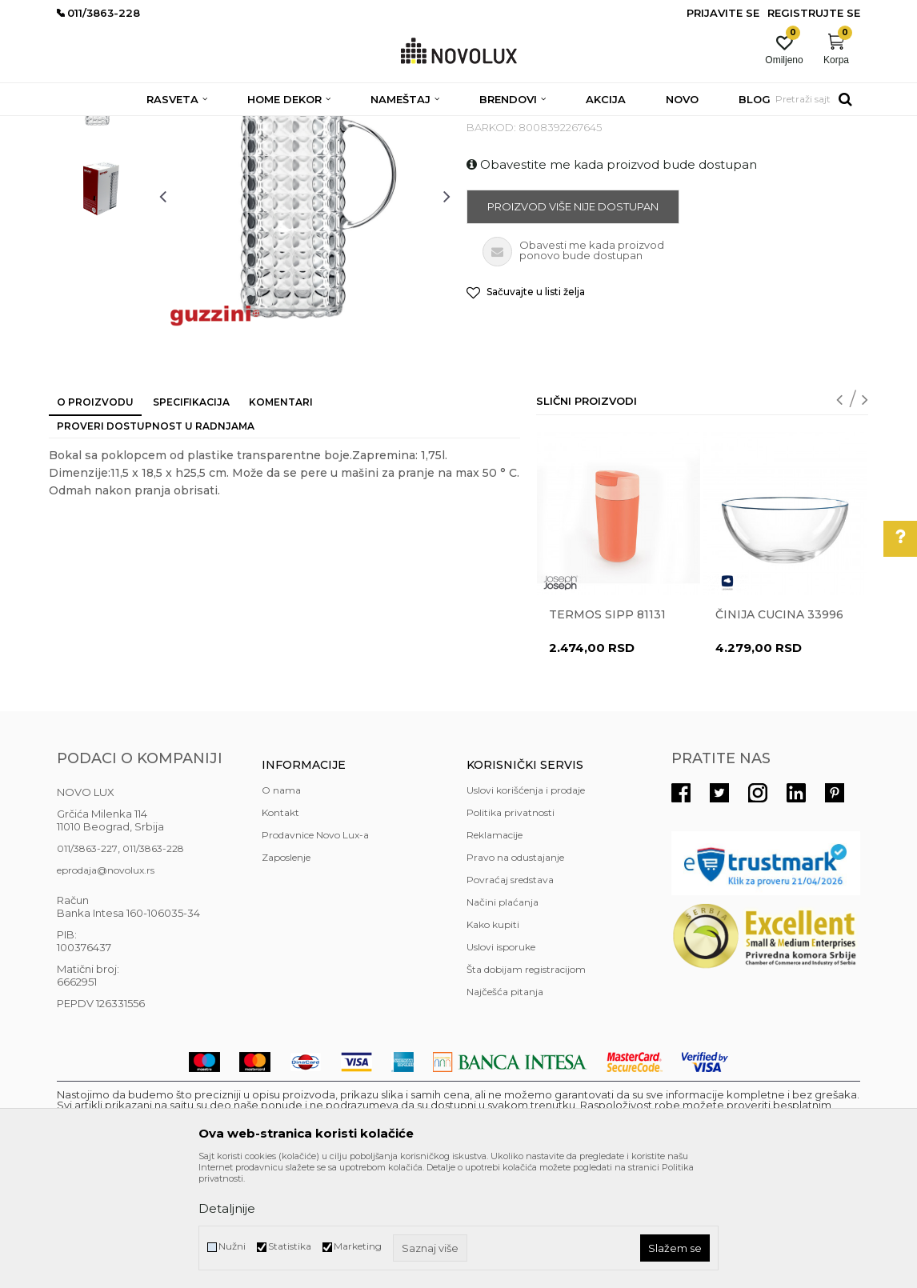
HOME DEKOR (211, 126)
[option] (100, 213)
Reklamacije (495, 951)
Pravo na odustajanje (515, 973)
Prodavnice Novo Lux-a (315, 951)
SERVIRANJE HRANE (424, 126)
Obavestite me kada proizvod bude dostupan (612, 280)
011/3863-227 (87, 964)
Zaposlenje (286, 973)
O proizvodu (95, 518)
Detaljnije (226, 1208)
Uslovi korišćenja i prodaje (526, 906)
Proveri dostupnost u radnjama (155, 542)
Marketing (358, 1246)
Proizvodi (143, 126)
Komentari (281, 518)
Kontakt (280, 928)
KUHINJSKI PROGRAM (311, 126)
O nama (281, 906)
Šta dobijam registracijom (526, 1085)
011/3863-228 (153, 964)
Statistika (289, 1246)
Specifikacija (191, 518)
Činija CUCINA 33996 (779, 730)
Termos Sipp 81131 (607, 730)
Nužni (232, 1246)
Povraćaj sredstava (510, 996)
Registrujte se (813, 12)
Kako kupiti (493, 1040)
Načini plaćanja (503, 1018)
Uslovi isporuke (501, 1063)
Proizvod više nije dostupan (573, 322)
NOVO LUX (83, 126)
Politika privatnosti (511, 928)
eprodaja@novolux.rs (105, 986)
